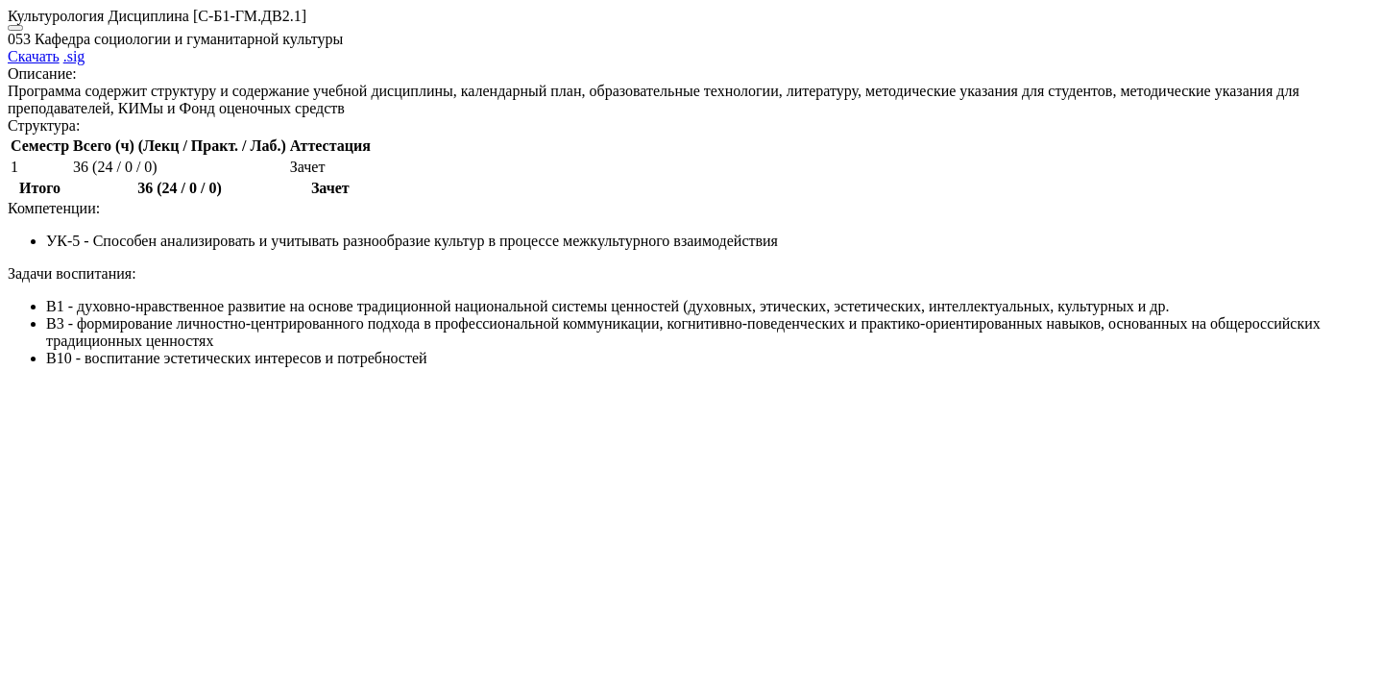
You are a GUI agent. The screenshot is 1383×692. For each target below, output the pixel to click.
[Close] (15, 28)
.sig (74, 56)
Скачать (34, 56)
